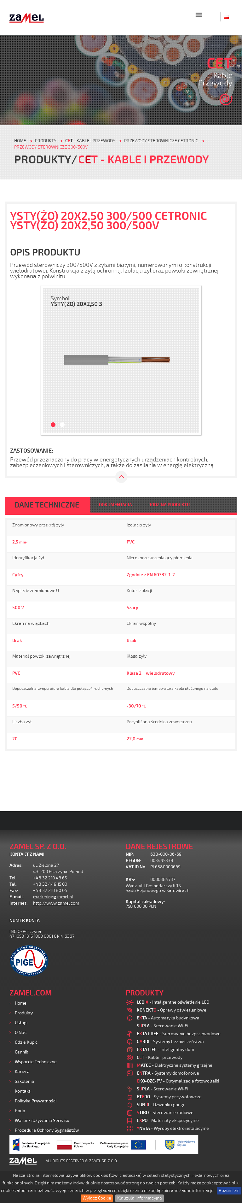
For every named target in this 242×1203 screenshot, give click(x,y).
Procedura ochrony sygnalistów (47, 1130)
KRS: (130, 879)
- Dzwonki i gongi (160, 1104)
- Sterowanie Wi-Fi (162, 1026)
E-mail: (16, 897)
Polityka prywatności (35, 1101)
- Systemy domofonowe (168, 1073)
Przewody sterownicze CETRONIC (161, 141)
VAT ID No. (136, 867)
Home (20, 1003)
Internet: (18, 903)
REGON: (133, 860)
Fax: (13, 890)
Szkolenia (24, 1081)
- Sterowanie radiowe (165, 1112)
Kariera (22, 1071)
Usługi (21, 1022)
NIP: (130, 854)
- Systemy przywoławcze (169, 1097)
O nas (20, 1032)
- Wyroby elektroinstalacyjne (173, 1128)
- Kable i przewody (90, 141)
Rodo (20, 1110)
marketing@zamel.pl (53, 897)
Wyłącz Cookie (97, 1198)
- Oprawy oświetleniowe (171, 1010)
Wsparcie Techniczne (36, 1062)
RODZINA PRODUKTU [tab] (169, 505)
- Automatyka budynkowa (168, 1018)
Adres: (16, 865)
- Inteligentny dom (165, 1049)
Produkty (24, 1013)
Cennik (21, 1052)
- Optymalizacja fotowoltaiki (178, 1081)
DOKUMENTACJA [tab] (115, 505)
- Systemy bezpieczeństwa (170, 1041)
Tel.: (13, 878)
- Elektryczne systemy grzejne (174, 1065)
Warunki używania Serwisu (42, 1120)
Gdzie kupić (26, 1042)
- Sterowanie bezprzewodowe (179, 1033)
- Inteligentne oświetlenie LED (173, 1002)
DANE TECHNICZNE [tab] (46, 505)
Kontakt (22, 1091)
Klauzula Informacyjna (139, 1198)
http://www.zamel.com (56, 903)
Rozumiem (229, 1190)
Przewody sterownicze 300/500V (51, 147)
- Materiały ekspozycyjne (168, 1120)
